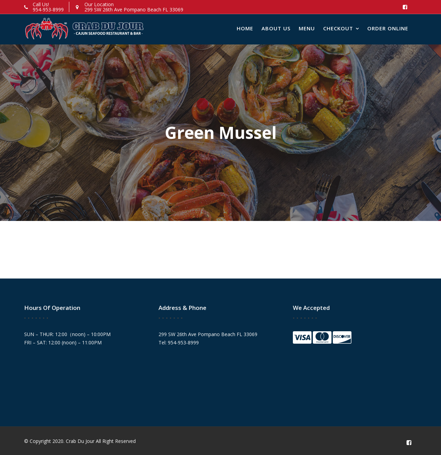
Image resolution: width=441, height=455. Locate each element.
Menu (307, 28)
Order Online (387, 28)
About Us (275, 28)
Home (245, 28)
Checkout (338, 28)
